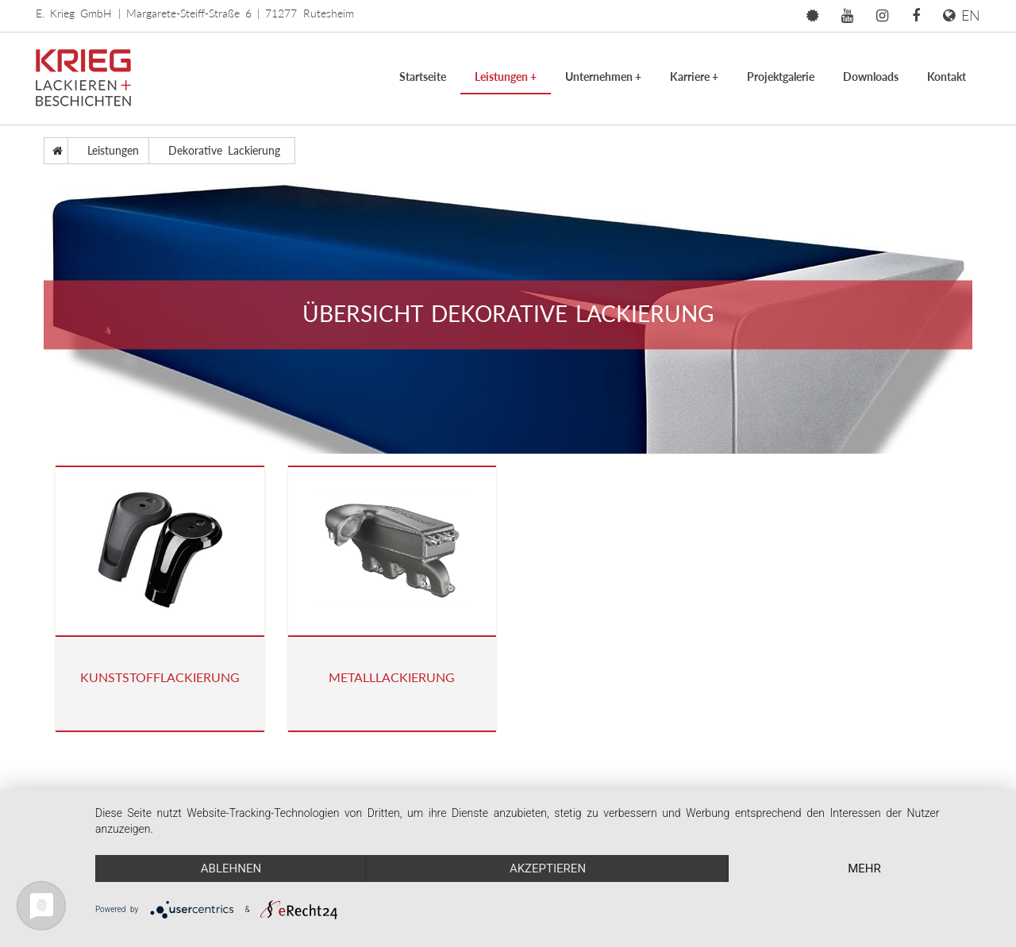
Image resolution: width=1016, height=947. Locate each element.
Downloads (871, 76)
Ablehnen (231, 868)
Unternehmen (603, 76)
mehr (864, 868)
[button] (812, 16)
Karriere (694, 76)
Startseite (422, 76)
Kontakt (946, 76)
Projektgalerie (780, 76)
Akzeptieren (548, 868)
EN (961, 15)
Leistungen (506, 76)
